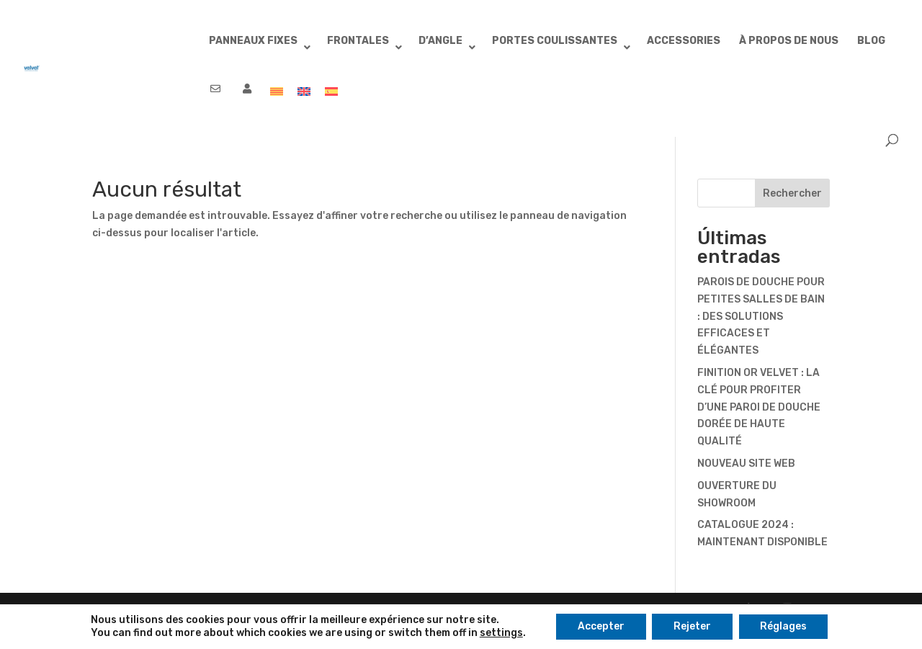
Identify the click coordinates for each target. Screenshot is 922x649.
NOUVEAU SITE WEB (746, 463)
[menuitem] (276, 98)
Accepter (601, 626)
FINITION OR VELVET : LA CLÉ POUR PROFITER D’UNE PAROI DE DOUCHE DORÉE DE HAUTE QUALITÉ (758, 407)
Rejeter (692, 626)
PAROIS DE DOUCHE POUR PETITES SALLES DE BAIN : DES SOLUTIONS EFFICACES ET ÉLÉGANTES (761, 316)
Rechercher (792, 193)
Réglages (783, 626)
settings (501, 633)
